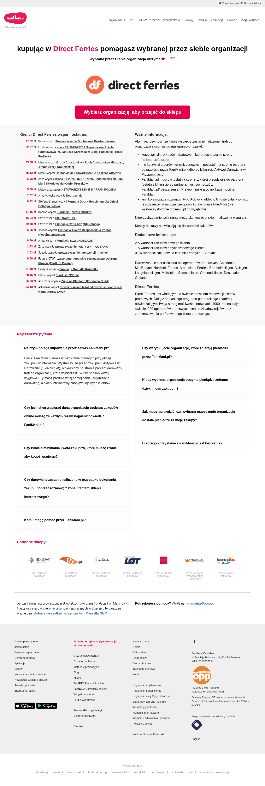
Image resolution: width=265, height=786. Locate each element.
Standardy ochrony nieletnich (149, 701)
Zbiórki (77, 677)
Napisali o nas (140, 641)
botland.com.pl (98, 772)
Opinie (136, 646)
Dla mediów (139, 657)
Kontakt (137, 674)
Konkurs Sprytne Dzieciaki (148, 734)
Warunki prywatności (144, 707)
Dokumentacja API (84, 715)
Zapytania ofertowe (143, 668)
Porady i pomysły (24, 685)
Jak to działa (21, 646)
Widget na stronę (83, 694)
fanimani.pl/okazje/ (155, 159)
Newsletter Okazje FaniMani (31, 679)
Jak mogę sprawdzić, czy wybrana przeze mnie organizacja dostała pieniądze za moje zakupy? (188, 416)
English (196, 738)
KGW (143, 20)
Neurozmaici (74, 195)
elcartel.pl (42, 772)
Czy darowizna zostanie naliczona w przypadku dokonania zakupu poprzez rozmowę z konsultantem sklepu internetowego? (70, 488)
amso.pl (58, 772)
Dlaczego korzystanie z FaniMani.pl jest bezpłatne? (182, 443)
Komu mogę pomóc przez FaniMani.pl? (55, 520)
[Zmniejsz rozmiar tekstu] (251, 3)
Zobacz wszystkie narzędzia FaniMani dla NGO (70, 613)
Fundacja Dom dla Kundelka (78, 269)
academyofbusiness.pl (214, 772)
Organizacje (116, 20)
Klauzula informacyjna (145, 712)
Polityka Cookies (142, 723)
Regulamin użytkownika (146, 685)
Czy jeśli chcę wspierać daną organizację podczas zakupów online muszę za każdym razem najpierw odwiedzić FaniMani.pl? (71, 416)
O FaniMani (139, 652)
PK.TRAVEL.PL (65, 218)
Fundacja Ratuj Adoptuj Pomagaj (78, 224)
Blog (76, 672)
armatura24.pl (121, 772)
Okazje (202, 20)
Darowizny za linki (90, 688)
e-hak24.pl (141, 772)
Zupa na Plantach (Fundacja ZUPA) (85, 281)
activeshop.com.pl (184, 772)
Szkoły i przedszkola (165, 20)
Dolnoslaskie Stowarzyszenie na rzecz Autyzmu (88, 173)
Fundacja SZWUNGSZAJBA (76, 240)
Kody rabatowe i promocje (30, 674)
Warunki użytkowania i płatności (151, 718)
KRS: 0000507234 (202, 661)
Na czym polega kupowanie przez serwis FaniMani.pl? (66, 348)
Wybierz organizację (26, 652)
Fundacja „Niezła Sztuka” (74, 212)
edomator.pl (160, 772)
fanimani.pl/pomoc (199, 603)
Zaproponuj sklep (24, 690)
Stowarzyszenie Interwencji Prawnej (83, 252)
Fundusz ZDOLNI (67, 275)
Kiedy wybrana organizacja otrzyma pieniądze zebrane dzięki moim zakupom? (185, 384)
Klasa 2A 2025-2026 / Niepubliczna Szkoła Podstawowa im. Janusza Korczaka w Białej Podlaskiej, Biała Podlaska (80, 152)
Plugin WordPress (84, 699)
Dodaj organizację (84, 661)
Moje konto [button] (249, 20)
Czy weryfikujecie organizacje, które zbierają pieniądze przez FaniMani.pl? (185, 352)
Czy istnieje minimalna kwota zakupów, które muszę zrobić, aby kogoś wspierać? (71, 452)
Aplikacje (217, 20)
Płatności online (88, 683)
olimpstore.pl (75, 772)
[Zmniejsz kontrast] (229, 3)
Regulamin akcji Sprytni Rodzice (151, 696)
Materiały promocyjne (86, 666)
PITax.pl (245, 701)
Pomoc (232, 20)
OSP (132, 20)
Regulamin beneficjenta (146, 690)
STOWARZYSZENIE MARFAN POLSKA (89, 189)
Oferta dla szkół (141, 663)
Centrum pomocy (24, 657)
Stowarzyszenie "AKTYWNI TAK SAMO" (82, 246)
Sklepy (188, 20)
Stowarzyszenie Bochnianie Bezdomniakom (85, 141)
